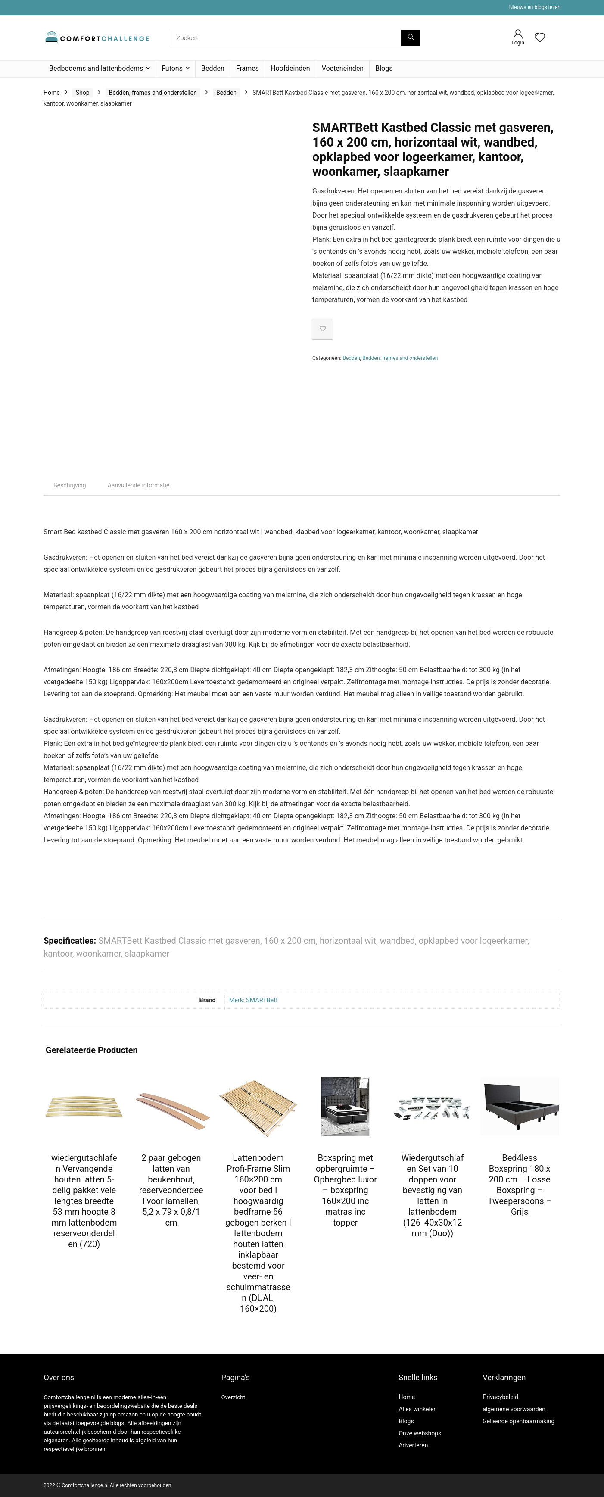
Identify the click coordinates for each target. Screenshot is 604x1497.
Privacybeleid (500, 1397)
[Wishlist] (540, 38)
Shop (83, 92)
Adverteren (413, 1445)
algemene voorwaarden (514, 1409)
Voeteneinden (343, 68)
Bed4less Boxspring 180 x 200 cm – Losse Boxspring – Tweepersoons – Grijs (520, 1185)
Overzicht (233, 1397)
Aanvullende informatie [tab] (139, 485)
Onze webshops (420, 1433)
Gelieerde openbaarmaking (518, 1421)
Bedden (212, 68)
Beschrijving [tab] (69, 485)
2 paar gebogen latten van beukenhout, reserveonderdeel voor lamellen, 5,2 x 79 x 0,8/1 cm (171, 1190)
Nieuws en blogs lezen (534, 7)
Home (52, 92)
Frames (247, 68)
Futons (172, 68)
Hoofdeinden (290, 68)
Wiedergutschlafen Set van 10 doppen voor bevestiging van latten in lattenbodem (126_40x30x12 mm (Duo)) (432, 1195)
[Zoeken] (410, 38)
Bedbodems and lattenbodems (96, 68)
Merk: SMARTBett (253, 1000)
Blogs (383, 68)
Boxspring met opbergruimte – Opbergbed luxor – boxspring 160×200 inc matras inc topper (345, 1190)
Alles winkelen (418, 1409)
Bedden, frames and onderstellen (153, 92)
